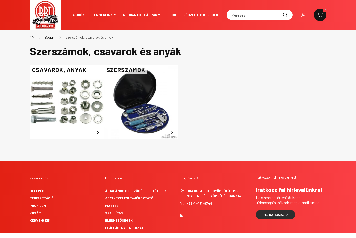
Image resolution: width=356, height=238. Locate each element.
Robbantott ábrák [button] (140, 15)
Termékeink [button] (102, 15)
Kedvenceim (40, 220)
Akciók (78, 15)
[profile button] (303, 15)
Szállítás (114, 213)
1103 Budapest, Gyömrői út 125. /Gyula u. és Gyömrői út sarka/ (214, 193)
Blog (171, 15)
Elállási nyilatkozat (124, 228)
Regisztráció (42, 198)
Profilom (38, 205)
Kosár (35, 213)
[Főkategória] (32, 37)
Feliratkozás (275, 214)
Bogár (49, 37)
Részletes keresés (200, 15)
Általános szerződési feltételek (136, 191)
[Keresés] (260, 15)
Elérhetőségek (119, 220)
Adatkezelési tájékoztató (129, 198)
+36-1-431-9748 (199, 203)
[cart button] (320, 15)
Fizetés (112, 205)
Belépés (37, 191)
